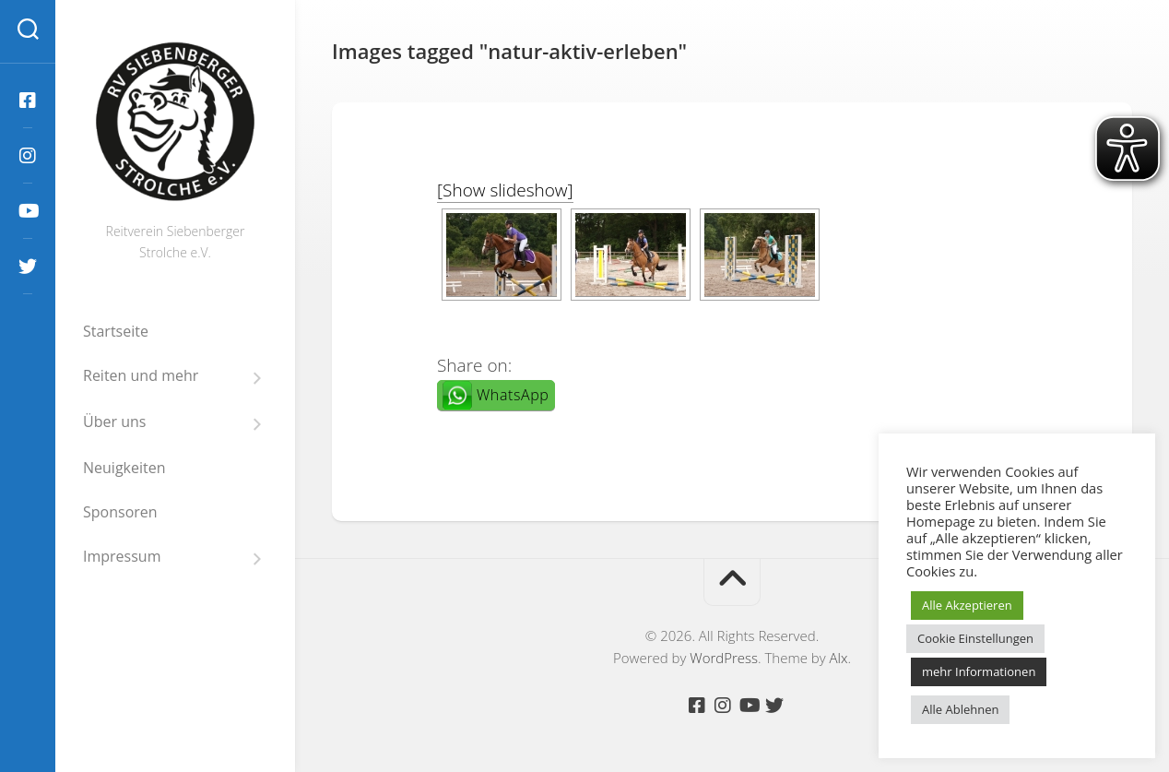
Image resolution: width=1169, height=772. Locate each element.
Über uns (114, 422)
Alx (839, 657)
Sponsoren (120, 512)
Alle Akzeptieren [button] (967, 605)
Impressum (121, 556)
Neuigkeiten (124, 467)
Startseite (115, 331)
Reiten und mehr (140, 376)
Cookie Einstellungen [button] (975, 638)
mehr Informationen (978, 671)
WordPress (724, 657)
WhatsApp (513, 395)
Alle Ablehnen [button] (960, 709)
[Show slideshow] (505, 190)
